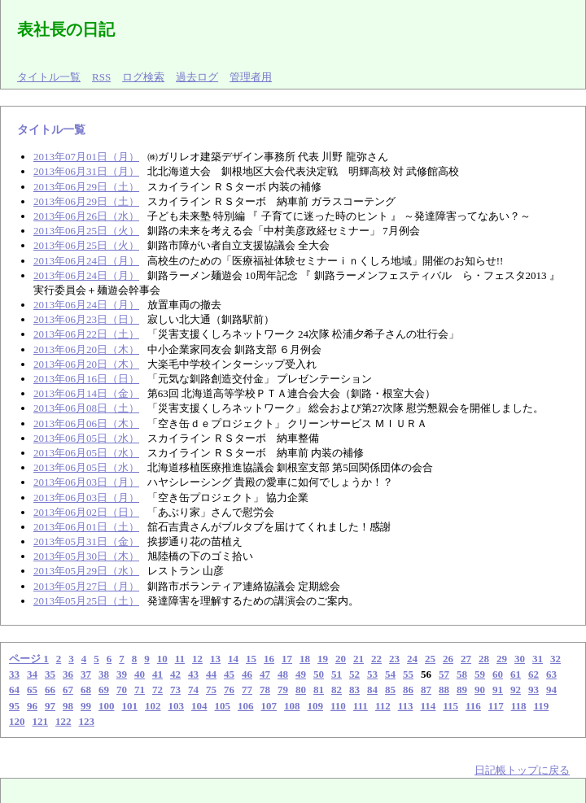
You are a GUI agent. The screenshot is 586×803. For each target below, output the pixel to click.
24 (412, 658)
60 (497, 674)
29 (501, 658)
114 (427, 706)
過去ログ (197, 77)
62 (533, 674)
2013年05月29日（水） (86, 571)
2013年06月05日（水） (86, 438)
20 (340, 658)
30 (519, 658)
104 (199, 706)
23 (394, 658)
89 (462, 689)
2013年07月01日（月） (86, 157)
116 (473, 706)
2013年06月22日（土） (86, 334)
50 (318, 674)
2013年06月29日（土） (86, 187)
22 (376, 658)
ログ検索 (143, 77)
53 (372, 674)
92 (515, 689)
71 (139, 689)
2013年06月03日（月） (86, 482)
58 (462, 674)
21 (358, 658)
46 (247, 674)
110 (338, 706)
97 (50, 706)
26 (448, 658)
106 (246, 706)
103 (176, 706)
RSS (101, 77)
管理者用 (251, 77)
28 (484, 658)
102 (153, 706)
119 (541, 706)
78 (265, 689)
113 (405, 706)
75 (211, 689)
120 (17, 721)
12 (197, 658)
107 (269, 706)
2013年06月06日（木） (86, 423)
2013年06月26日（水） (86, 216)
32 (555, 658)
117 (496, 706)
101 (130, 706)
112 (383, 706)
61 (515, 674)
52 (354, 674)
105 (223, 706)
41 (157, 674)
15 (251, 658)
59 (479, 674)
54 (390, 674)
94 (551, 689)
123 (87, 721)
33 (14, 674)
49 (300, 674)
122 (63, 721)
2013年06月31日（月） (86, 171)
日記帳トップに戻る (522, 770)
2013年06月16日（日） (86, 379)
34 (32, 674)
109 (316, 706)
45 (229, 674)
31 (537, 658)
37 (86, 674)
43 (193, 674)
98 (68, 706)
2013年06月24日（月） (86, 261)
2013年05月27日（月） (86, 586)
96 (32, 706)
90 (479, 689)
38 (103, 674)
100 (106, 706)
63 (551, 674)
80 (300, 689)
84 (372, 689)
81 (318, 689)
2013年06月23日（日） (86, 319)
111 (360, 706)
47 (265, 674)
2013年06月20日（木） (86, 349)
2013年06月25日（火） (86, 231)
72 (157, 689)
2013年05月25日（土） (86, 601)
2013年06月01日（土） (86, 527)
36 (68, 674)
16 (269, 658)
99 (86, 706)
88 (444, 689)
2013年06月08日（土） (86, 408)
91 (497, 689)
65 (32, 689)
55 (408, 674)
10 (162, 658)
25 (430, 658)
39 (121, 674)
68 (86, 689)
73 (175, 689)
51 (336, 674)
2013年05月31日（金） (86, 541)
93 (533, 689)
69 (103, 689)
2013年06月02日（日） (86, 512)
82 (336, 689)
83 (354, 689)
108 (292, 706)
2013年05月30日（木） (86, 556)
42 (175, 674)
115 (450, 706)
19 (322, 658)
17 (287, 658)
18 (305, 658)
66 (50, 689)
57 (444, 674)
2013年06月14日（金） (86, 393)
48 (283, 674)
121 (41, 721)
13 (215, 658)
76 (229, 689)
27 (466, 658)
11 (180, 658)
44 (211, 674)
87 (426, 689)
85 (390, 689)
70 (121, 689)
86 (408, 689)
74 (193, 689)
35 (50, 674)
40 (139, 674)
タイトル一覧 (49, 77)
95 (14, 706)
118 (519, 706)
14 (233, 658)
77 (247, 689)
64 (14, 689)
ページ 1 (29, 658)
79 (283, 689)
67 (68, 689)
